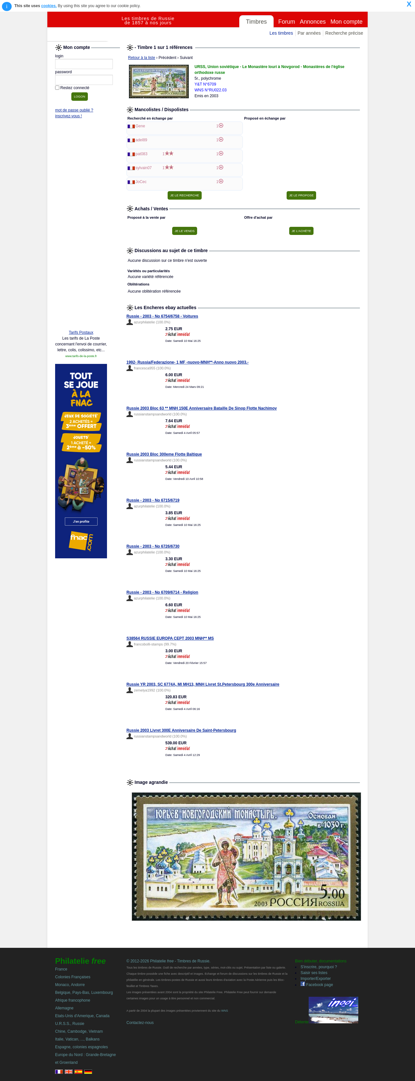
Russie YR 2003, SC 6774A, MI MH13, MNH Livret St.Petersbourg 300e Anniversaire (202, 684)
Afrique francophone (72, 1000)
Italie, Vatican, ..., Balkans (77, 1039)
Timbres (256, 21)
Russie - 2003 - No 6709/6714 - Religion (162, 592)
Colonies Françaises (72, 977)
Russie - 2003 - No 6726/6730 (152, 546)
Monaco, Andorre (70, 984)
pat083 (142, 154)
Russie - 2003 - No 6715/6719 (152, 500)
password (63, 72)
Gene (140, 126)
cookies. (49, 6)
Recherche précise (344, 33)
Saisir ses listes (314, 973)
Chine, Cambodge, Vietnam (79, 1031)
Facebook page (317, 984)
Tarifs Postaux (81, 332)
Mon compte (346, 21)
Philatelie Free (84, 26)
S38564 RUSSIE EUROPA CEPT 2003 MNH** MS (170, 638)
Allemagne (64, 1008)
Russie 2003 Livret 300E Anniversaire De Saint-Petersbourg (181, 730)
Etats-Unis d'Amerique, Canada (82, 1016)
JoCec (141, 182)
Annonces (313, 21)
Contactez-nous (140, 1022)
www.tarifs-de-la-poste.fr (81, 356)
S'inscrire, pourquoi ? (319, 967)
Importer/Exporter (316, 978)
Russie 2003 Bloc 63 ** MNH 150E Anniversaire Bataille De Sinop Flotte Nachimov (201, 408)
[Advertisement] (81, 226)
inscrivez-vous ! (68, 116)
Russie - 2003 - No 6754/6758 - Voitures (162, 316)
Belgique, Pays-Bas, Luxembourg (84, 992)
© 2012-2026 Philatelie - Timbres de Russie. (168, 961)
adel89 (141, 140)
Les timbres (281, 33)
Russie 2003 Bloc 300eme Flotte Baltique (164, 454)
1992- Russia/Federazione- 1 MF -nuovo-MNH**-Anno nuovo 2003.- (187, 362)
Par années (309, 33)
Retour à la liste (141, 57)
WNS (224, 1010)
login (59, 56)
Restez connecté (74, 88)
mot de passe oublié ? (74, 110)
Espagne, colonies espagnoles (81, 1047)
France (61, 969)
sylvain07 (144, 168)
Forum (286, 21)
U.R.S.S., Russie (69, 1023)
